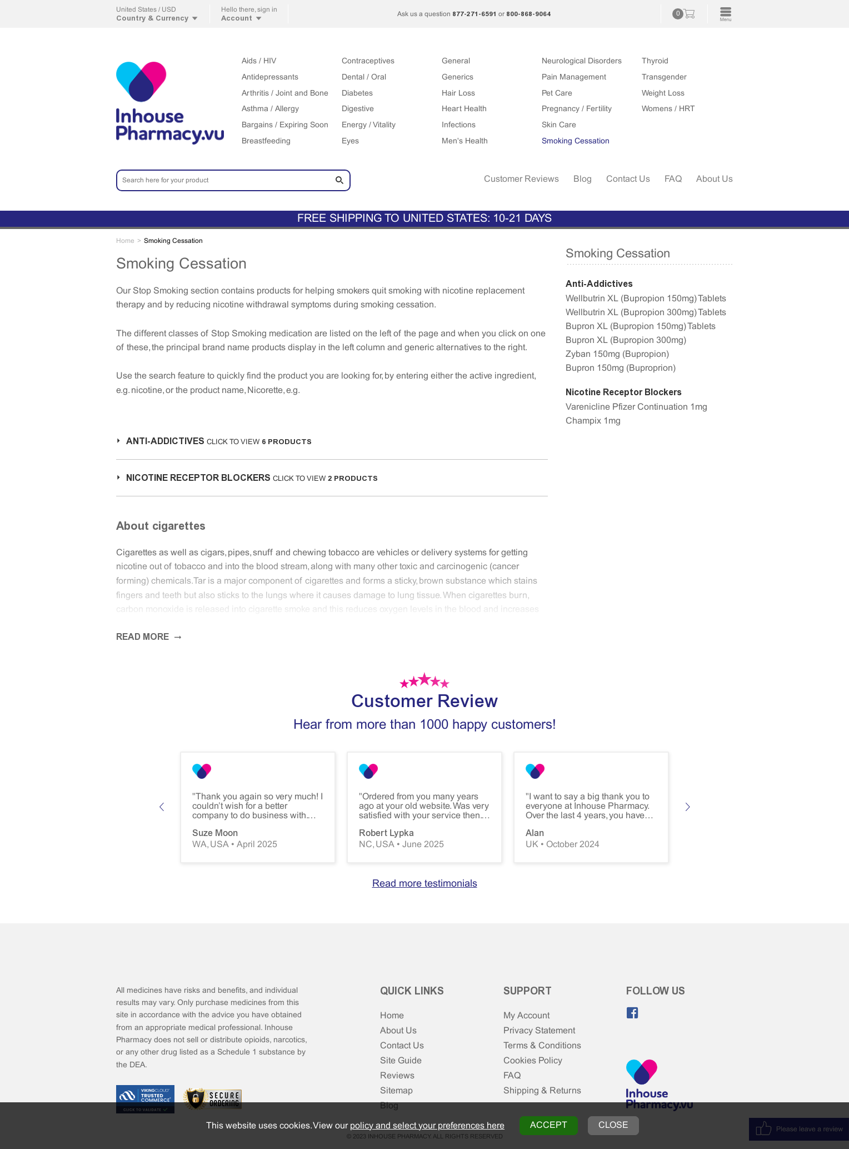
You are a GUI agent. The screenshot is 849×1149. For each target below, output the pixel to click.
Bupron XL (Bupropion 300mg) (626, 340)
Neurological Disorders (582, 61)
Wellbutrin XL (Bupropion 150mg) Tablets (646, 299)
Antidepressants (270, 77)
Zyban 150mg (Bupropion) (617, 354)
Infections (459, 125)
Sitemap (396, 1091)
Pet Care (557, 93)
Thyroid (655, 61)
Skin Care (559, 125)
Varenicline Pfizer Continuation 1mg (636, 407)
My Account (526, 1016)
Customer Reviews (521, 179)
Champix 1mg (593, 421)
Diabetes (357, 93)
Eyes (350, 141)
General (456, 61)
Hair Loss (458, 93)
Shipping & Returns (542, 1091)
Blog (582, 179)
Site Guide (401, 1061)
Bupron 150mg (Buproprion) (621, 368)
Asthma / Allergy (270, 109)
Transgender (664, 77)
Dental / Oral (364, 77)
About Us (714, 179)
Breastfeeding (266, 141)
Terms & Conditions (542, 1046)
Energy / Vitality (369, 125)
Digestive (358, 109)
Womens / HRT (668, 109)
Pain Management (574, 77)
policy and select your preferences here (427, 1126)
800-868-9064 (528, 14)
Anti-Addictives (599, 283)
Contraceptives (368, 61)
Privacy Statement (539, 1031)
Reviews (397, 1076)
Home (392, 1016)
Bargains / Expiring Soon (285, 125)
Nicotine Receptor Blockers (624, 392)
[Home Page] (659, 1086)
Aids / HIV (259, 61)
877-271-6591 (474, 14)
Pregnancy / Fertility (577, 109)
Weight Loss (663, 93)
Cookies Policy (532, 1061)
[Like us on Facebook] (632, 1012)
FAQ (673, 179)
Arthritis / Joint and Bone (285, 93)
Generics (457, 77)
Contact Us (628, 179)
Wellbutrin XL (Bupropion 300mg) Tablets (646, 313)
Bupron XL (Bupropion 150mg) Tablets (641, 326)
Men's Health (465, 141)
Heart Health (464, 109)
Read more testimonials (424, 884)
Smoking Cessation (576, 141)
